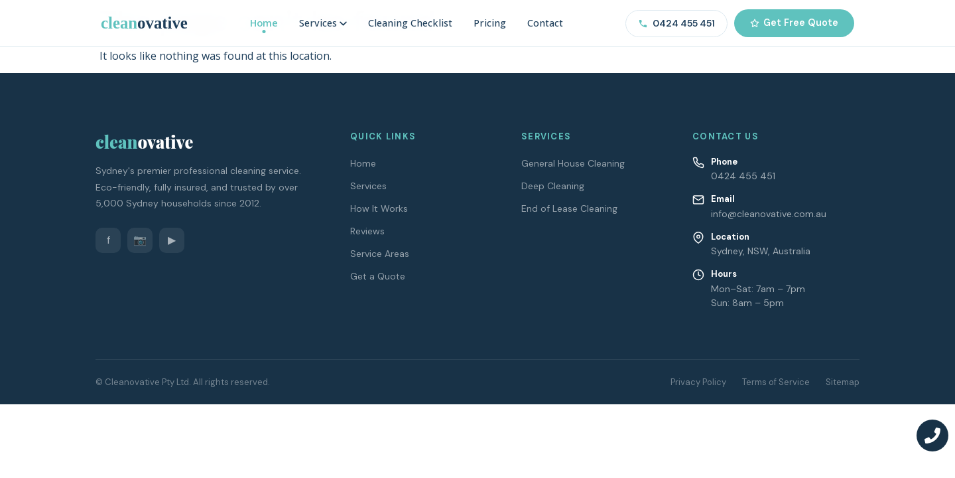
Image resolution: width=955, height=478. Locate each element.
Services (368, 186)
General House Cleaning (573, 163)
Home (363, 163)
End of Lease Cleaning (569, 208)
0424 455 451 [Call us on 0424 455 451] (676, 23)
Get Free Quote (794, 23)
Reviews (367, 231)
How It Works (379, 208)
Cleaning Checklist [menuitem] (410, 23)
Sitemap (843, 382)
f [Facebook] (108, 240)
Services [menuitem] (323, 23)
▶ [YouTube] (172, 240)
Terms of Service (776, 382)
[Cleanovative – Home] (144, 23)
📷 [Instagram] (140, 240)
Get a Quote (377, 276)
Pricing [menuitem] (490, 23)
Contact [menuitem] (545, 23)
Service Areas (379, 254)
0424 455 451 (743, 176)
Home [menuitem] (264, 23)
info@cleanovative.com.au (768, 214)
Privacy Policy (698, 382)
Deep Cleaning (552, 186)
